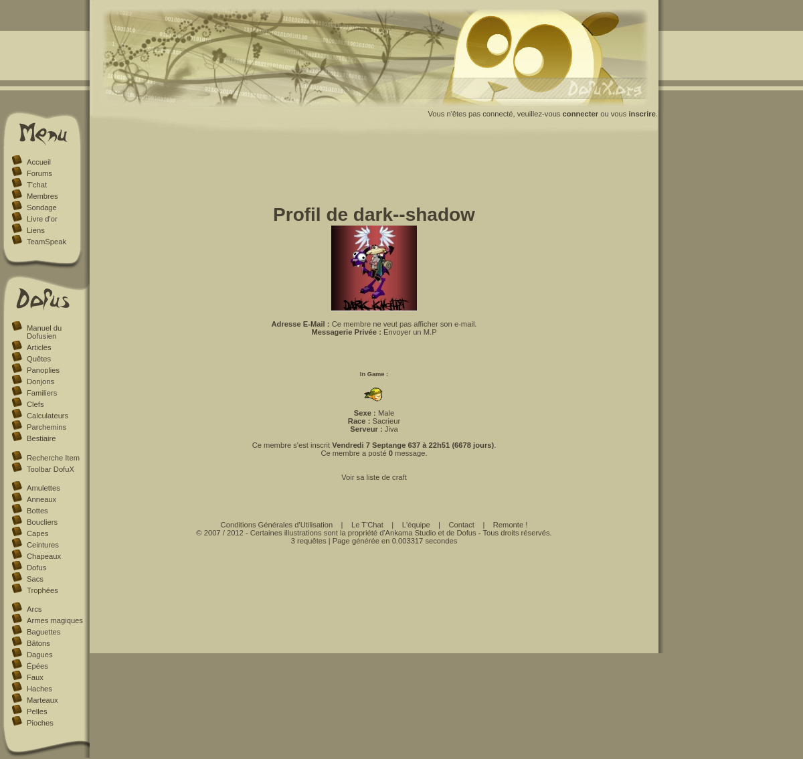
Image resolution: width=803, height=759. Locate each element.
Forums (39, 173)
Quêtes (39, 359)
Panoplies (43, 370)
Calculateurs (47, 416)
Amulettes (43, 488)
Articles (39, 347)
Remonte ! (510, 525)
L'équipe (416, 525)
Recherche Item (53, 458)
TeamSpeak (46, 242)
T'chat (37, 185)
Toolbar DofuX (50, 469)
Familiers (42, 393)
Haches (39, 689)
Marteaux (42, 700)
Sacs (35, 579)
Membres (42, 196)
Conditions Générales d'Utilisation (277, 525)
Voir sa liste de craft (374, 477)
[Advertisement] (374, 173)
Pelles (37, 711)
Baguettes (43, 632)
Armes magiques (55, 620)
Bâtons (38, 643)
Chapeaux (44, 556)
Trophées (42, 590)
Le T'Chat (367, 525)
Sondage (42, 207)
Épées (37, 666)
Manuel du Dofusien (44, 332)
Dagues (40, 655)
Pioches (40, 723)
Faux (35, 677)
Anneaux (41, 499)
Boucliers (42, 522)
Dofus (36, 568)
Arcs (34, 609)
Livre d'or (42, 219)
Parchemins (46, 427)
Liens (36, 230)
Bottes (37, 511)
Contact (461, 525)
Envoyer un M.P (410, 332)
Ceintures (43, 545)
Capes (37, 533)
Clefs (35, 404)
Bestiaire (41, 438)
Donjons (40, 381)
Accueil (39, 162)
